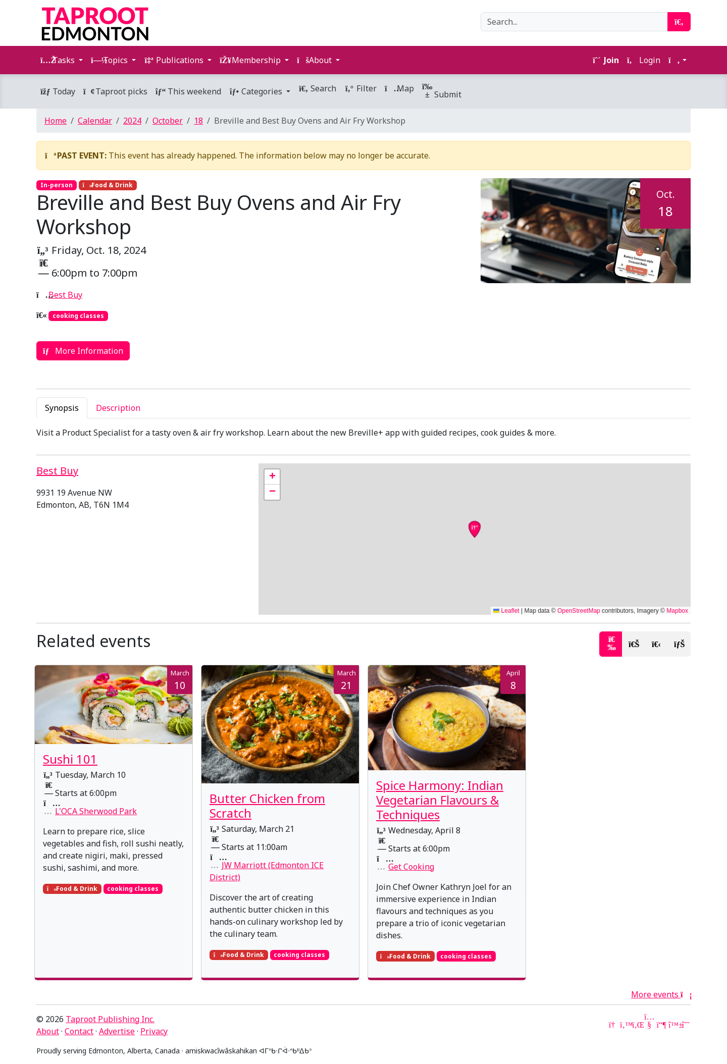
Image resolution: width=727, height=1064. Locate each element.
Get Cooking (411, 866)
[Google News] (613, 1024)
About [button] (315, 60)
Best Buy (65, 294)
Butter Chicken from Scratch (267, 805)
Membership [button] (251, 60)
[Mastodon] (661, 1024)
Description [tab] (118, 407)
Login (643, 60)
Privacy (154, 1031)
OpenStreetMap (578, 610)
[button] (677, 60)
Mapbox (677, 610)
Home (55, 120)
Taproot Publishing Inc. (110, 1019)
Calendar (95, 120)
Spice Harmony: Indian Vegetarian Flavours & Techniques (439, 800)
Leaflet (506, 610)
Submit (441, 91)
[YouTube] (649, 1024)
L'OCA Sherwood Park (96, 811)
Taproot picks (115, 91)
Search (317, 88)
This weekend (188, 91)
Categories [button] (256, 91)
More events (661, 994)
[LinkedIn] (637, 1024)
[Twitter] (625, 1024)
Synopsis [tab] (62, 407)
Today (57, 91)
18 (198, 120)
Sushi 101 (70, 759)
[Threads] (686, 1024)
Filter (360, 88)
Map (399, 88)
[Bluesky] (673, 1024)
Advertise (117, 1031)
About (47, 1031)
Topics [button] (110, 60)
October (167, 120)
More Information (83, 350)
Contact (79, 1031)
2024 (132, 120)
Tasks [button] (58, 60)
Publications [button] (174, 60)
